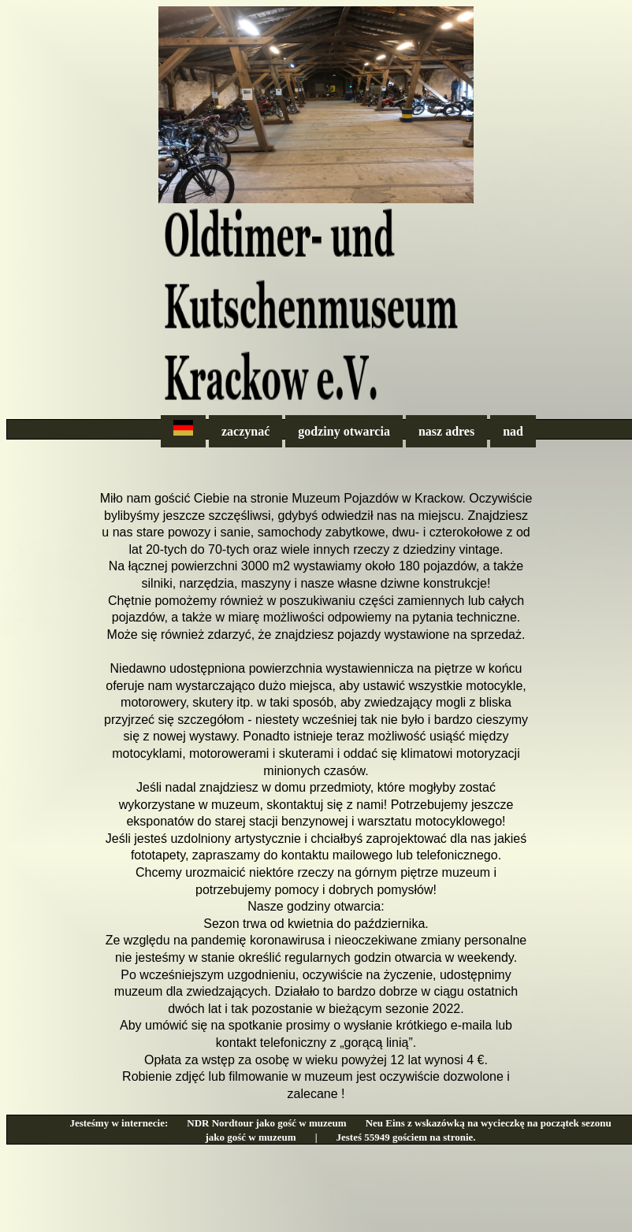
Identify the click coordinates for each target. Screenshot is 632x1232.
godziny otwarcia (344, 431)
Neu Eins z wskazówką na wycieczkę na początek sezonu (489, 1123)
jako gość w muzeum (250, 1137)
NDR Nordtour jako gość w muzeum (266, 1123)
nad (513, 431)
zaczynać (245, 431)
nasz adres (446, 431)
